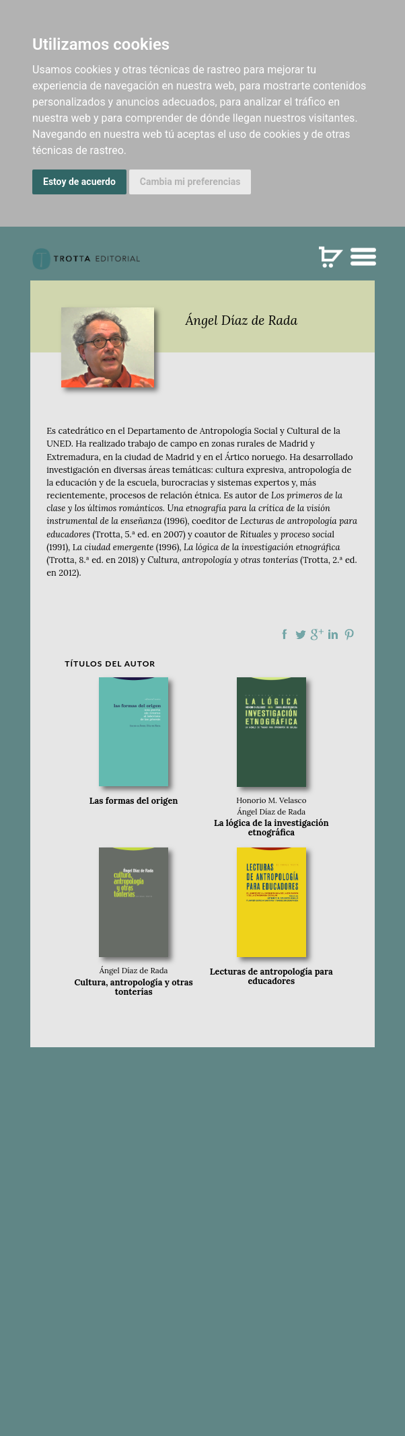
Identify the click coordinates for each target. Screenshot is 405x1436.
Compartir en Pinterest (349, 634)
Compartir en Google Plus (317, 634)
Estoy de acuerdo (79, 181)
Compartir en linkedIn (333, 634)
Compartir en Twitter (301, 634)
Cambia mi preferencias (190, 181)
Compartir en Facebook (285, 634)
